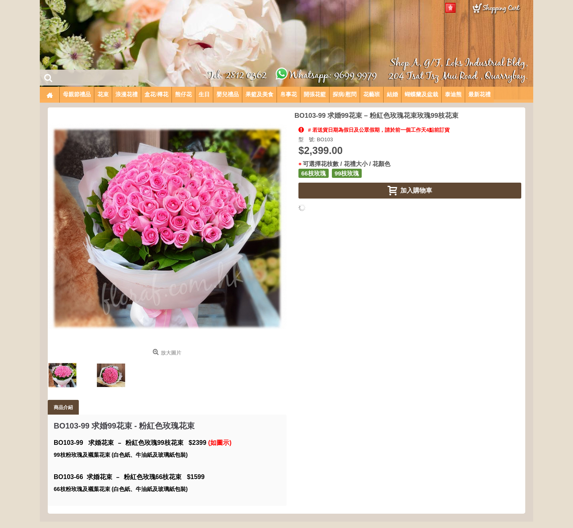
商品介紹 (63, 407)
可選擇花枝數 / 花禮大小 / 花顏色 (346, 163)
